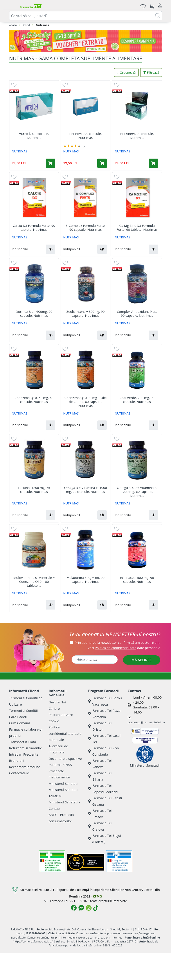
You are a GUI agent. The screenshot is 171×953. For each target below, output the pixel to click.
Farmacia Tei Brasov (100, 813)
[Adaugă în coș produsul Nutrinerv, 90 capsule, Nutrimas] (153, 163)
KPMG (97, 896)
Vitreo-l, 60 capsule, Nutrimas (34, 135)
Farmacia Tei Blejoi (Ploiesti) (104, 838)
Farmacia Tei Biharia (100, 776)
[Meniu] (12, 6)
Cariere (54, 708)
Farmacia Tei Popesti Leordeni (103, 788)
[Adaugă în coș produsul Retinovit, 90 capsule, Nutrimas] (102, 163)
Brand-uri (16, 760)
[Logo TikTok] (95, 908)
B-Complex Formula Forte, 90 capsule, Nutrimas (85, 227)
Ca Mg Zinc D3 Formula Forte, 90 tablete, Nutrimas (137, 227)
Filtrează (151, 72)
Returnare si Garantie (25, 748)
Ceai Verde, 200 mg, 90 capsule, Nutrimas (136, 400)
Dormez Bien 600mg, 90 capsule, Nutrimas (34, 313)
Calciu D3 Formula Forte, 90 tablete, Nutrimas (34, 227)
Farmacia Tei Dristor (100, 726)
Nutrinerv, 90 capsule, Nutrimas (137, 135)
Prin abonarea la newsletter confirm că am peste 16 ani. (117, 642)
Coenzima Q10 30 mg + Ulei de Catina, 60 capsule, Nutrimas (85, 402)
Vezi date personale (124, 647)
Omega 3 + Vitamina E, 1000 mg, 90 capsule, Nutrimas (85, 489)
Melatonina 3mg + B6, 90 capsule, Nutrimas (85, 579)
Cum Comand (19, 723)
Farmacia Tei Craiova (100, 826)
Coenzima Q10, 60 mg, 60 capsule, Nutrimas (34, 400)
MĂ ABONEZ (141, 660)
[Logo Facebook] (74, 908)
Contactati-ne (19, 773)
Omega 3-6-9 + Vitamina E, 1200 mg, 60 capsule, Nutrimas (137, 491)
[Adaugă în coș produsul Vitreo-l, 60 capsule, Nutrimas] (50, 163)
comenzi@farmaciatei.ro (146, 722)
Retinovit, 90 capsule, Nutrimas (85, 135)
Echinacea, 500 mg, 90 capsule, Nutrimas (137, 579)
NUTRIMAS (19, 151)
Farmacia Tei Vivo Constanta (103, 751)
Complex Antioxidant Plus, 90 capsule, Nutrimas (137, 313)
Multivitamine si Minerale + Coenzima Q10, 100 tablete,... (34, 581)
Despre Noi (57, 702)
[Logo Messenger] (81, 908)
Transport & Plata (22, 742)
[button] (50, 249)
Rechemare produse (24, 767)
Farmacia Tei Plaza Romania (104, 713)
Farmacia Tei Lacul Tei (104, 738)
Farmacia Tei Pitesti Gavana (105, 801)
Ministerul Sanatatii (63, 783)
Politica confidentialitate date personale (65, 733)
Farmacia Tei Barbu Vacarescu (105, 701)
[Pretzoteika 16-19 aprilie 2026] (85, 41)
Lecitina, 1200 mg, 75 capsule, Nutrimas (34, 489)
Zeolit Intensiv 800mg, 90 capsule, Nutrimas (85, 313)
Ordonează (126, 72)
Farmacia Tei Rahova (100, 763)
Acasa (13, 25)
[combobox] (85, 15)
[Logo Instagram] (89, 908)
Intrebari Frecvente (23, 754)
